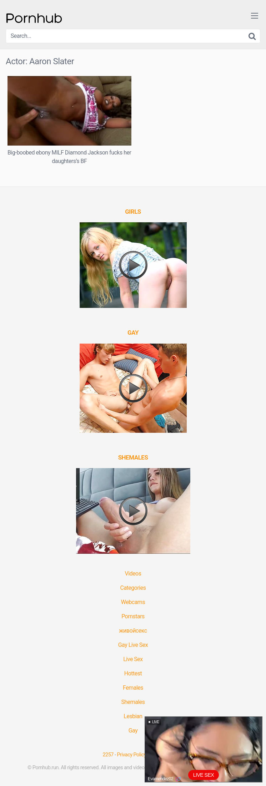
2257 (108, 755)
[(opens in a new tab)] (133, 211)
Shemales (133, 702)
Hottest (133, 673)
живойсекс (133, 630)
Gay (133, 730)
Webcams (133, 602)
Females (133, 687)
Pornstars (133, 616)
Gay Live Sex (133, 645)
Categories (133, 587)
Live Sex (133, 659)
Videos (133, 573)
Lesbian (133, 716)
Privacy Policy (131, 755)
